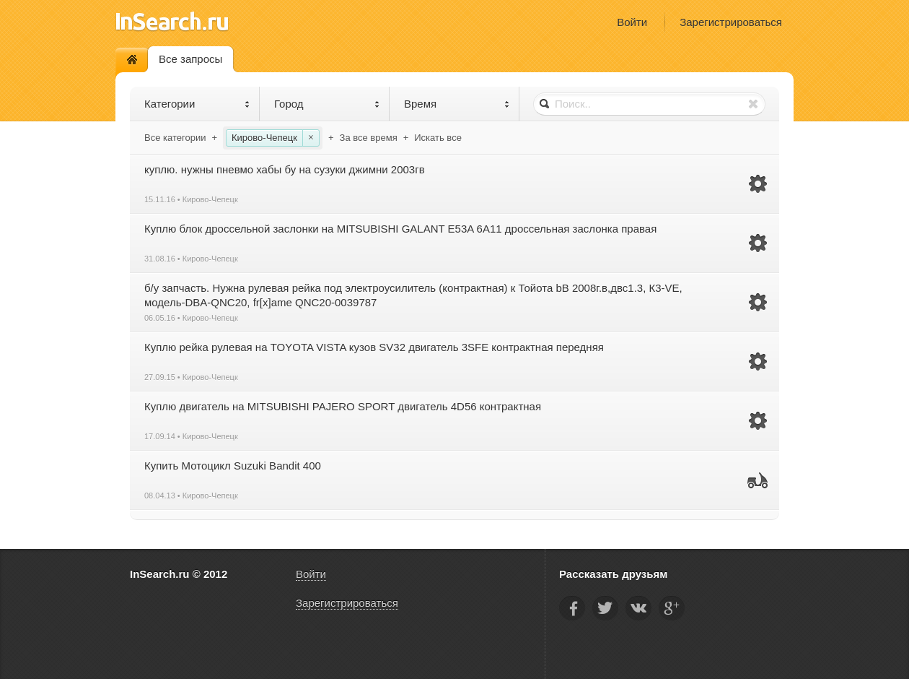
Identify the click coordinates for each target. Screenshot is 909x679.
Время (457, 104)
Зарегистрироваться (731, 22)
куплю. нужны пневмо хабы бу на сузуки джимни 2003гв (284, 169)
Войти (632, 22)
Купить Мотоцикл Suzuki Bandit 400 (232, 465)
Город (327, 104)
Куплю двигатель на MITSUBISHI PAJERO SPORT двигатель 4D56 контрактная (342, 406)
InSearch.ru (172, 21)
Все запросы (190, 59)
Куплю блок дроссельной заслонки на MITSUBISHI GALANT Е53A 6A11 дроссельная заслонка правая (400, 228)
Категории (197, 104)
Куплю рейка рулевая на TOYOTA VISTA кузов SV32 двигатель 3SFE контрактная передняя (374, 347)
